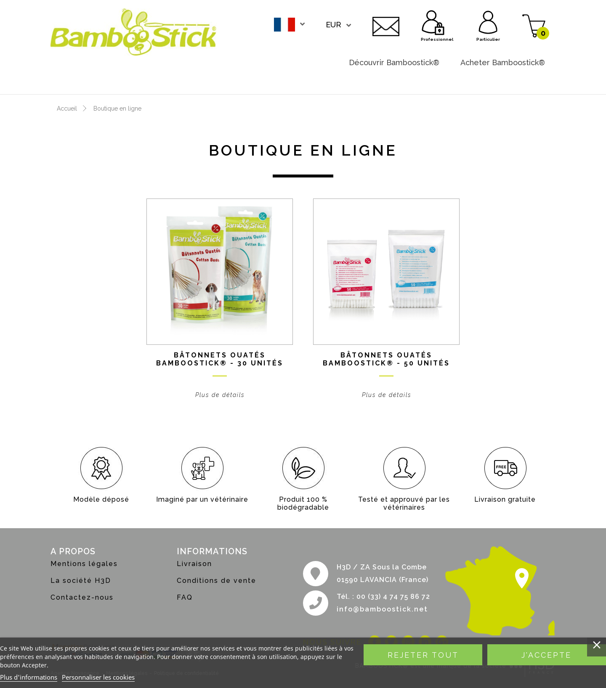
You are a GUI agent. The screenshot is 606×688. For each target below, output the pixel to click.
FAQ (185, 597)
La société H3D (80, 581)
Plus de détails (220, 395)
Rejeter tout (423, 655)
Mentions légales (84, 564)
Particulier (488, 21)
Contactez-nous (386, 25)
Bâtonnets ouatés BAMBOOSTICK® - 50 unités (386, 359)
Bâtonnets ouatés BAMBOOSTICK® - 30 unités (219, 359)
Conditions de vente (216, 581)
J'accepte (546, 655)
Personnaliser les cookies (98, 677)
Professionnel (433, 21)
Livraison (194, 564)
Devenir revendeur (510, 79)
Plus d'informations (28, 677)
